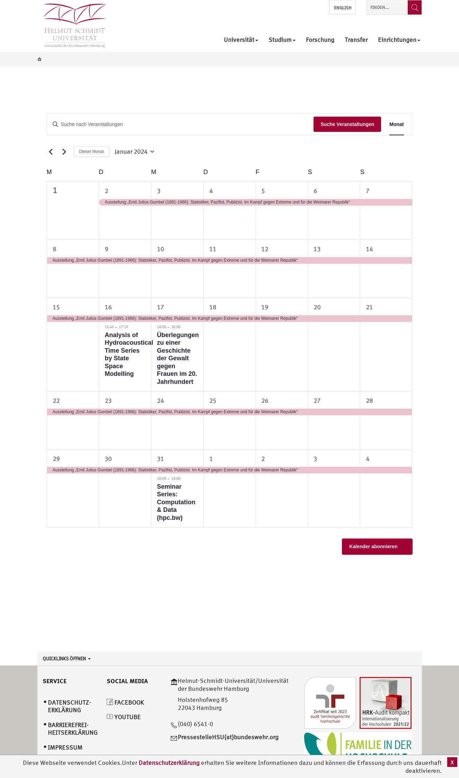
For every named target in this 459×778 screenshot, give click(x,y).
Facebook (125, 702)
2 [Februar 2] (263, 458)
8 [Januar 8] (54, 249)
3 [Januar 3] (158, 190)
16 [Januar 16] (108, 307)
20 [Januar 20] (317, 307)
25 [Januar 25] (212, 400)
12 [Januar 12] (264, 249)
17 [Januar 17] (160, 307)
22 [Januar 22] (56, 400)
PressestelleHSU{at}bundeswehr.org (228, 737)
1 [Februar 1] (211, 458)
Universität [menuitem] (241, 40)
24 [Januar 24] (160, 400)
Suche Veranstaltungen (347, 124)
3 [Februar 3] (315, 458)
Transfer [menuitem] (356, 40)
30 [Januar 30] (108, 458)
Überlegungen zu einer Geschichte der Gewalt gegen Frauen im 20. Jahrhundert (178, 358)
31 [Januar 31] (160, 458)
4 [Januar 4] (211, 190)
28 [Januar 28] (369, 400)
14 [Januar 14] (369, 249)
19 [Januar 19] (264, 307)
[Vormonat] (51, 151)
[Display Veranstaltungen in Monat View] (396, 124)
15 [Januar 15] (56, 307)
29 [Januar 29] (56, 458)
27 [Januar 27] (317, 400)
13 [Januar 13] (317, 249)
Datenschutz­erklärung (69, 706)
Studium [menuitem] (281, 40)
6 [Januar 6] (315, 190)
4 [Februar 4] (367, 458)
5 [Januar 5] (263, 190)
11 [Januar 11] (212, 249)
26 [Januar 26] (264, 400)
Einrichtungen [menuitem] (399, 40)
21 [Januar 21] (369, 307)
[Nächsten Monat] (64, 151)
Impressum (65, 747)
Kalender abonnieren (373, 546)
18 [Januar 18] (212, 307)
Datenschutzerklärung (169, 762)
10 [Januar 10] (160, 249)
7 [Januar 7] (367, 190)
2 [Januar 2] (106, 190)
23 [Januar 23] (108, 400)
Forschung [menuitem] (320, 40)
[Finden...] (415, 7)
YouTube (124, 717)
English (342, 8)
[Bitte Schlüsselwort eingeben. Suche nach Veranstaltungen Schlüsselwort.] (180, 124)
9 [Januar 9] (106, 249)
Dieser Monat (91, 151)
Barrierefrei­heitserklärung (73, 728)
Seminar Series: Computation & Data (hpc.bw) (176, 502)
